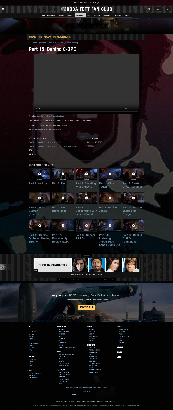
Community (108, 15)
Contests (92, 332)
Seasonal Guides (64, 365)
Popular (47, 37)
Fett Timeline (63, 381)
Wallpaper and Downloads (67, 347)
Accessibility (91, 401)
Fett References (64, 379)
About (128, 15)
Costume (63, 15)
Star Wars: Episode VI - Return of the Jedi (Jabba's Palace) (53, 43)
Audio (60, 336)
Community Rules (61, 401)
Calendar (119, 15)
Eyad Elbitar (93, 365)
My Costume (32, 359)
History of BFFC (124, 336)
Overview (32, 37)
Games (61, 345)
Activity (91, 329)
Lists (30, 341)
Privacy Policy (81, 401)
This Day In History (64, 375)
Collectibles (52, 15)
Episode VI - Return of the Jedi (46, 142)
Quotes (61, 383)
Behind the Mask (64, 372)
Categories (32, 337)
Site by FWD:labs (110, 401)
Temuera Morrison (94, 350)
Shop (120, 340)
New (40, 37)
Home (43, 15)
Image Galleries (64, 332)
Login (158, 9)
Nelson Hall (93, 367)
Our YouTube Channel (62, 37)
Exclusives (62, 356)
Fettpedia (98, 15)
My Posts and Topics (35, 373)
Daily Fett (62, 329)
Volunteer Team (124, 329)
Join (168, 9)
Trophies (91, 340)
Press (121, 334)
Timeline (31, 352)
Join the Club (86, 307)
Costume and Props (95, 370)
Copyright (72, 401)
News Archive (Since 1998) (66, 354)
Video (60, 340)
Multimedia (80, 15)
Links (120, 338)
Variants (31, 361)
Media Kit (122, 332)
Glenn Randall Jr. (94, 363)
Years (30, 350)
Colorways (32, 339)
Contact (121, 343)
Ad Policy (100, 401)
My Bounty (32, 334)
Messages (92, 338)
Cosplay (31, 366)
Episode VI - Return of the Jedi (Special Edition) (53, 146)
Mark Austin (93, 359)
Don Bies (91, 354)
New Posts (32, 375)
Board (71, 15)
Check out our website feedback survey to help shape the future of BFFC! (86, 387)
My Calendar (93, 348)
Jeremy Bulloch (57, 116)
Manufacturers (33, 343)
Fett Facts (62, 377)
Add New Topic (33, 377)
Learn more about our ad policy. (105, 280)
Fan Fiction (62, 343)
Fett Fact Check (64, 363)
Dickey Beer (92, 361)
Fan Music (62, 334)
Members (91, 334)
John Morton (93, 356)
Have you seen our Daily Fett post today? (86, 3)
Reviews (31, 348)
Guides (61, 359)
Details (31, 364)
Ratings (31, 345)
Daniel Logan (93, 352)
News (89, 15)
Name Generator (94, 336)
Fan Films (62, 338)
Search (120, 347)
